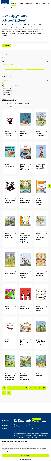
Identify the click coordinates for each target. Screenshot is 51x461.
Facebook (5, 425)
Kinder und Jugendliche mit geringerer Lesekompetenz (15, 86)
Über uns (21, 451)
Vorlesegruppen (7, 92)
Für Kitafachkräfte (18, 453)
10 (44, 388)
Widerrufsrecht (5, 451)
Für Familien (40, 451)
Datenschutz (5, 453)
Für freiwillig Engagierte (19, 455)
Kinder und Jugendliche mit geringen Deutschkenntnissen (15, 84)
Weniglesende (7, 94)
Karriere (15, 451)
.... (8, 387)
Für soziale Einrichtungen (38, 453)
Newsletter (5, 420)
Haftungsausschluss (7, 455)
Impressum (4, 457)
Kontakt (27, 451)
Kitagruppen (6, 88)
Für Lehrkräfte (27, 453)
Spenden (33, 451)
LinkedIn (5, 428)
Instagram (5, 423)
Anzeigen (6, 45)
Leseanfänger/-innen (8, 90)
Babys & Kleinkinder (8, 83)
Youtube (5, 431)
